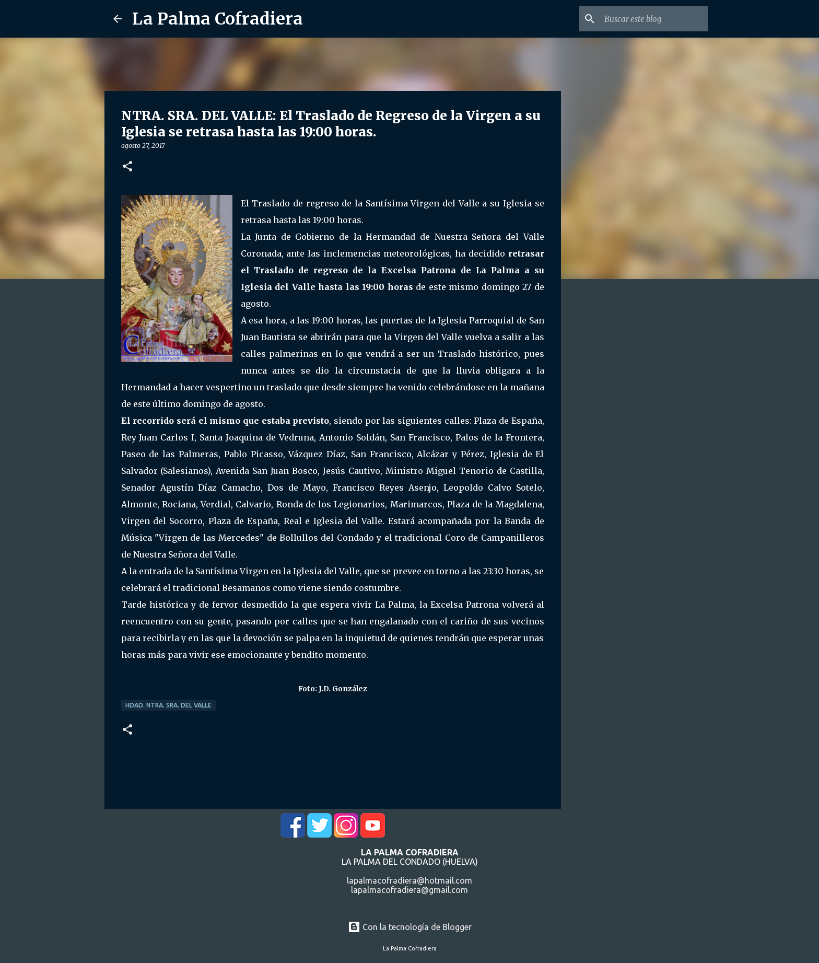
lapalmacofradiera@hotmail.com (409, 880)
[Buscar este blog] (653, 18)
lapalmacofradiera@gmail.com (409, 890)
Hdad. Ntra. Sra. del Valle (168, 705)
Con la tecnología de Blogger (410, 927)
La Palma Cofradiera (217, 18)
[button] (127, 167)
